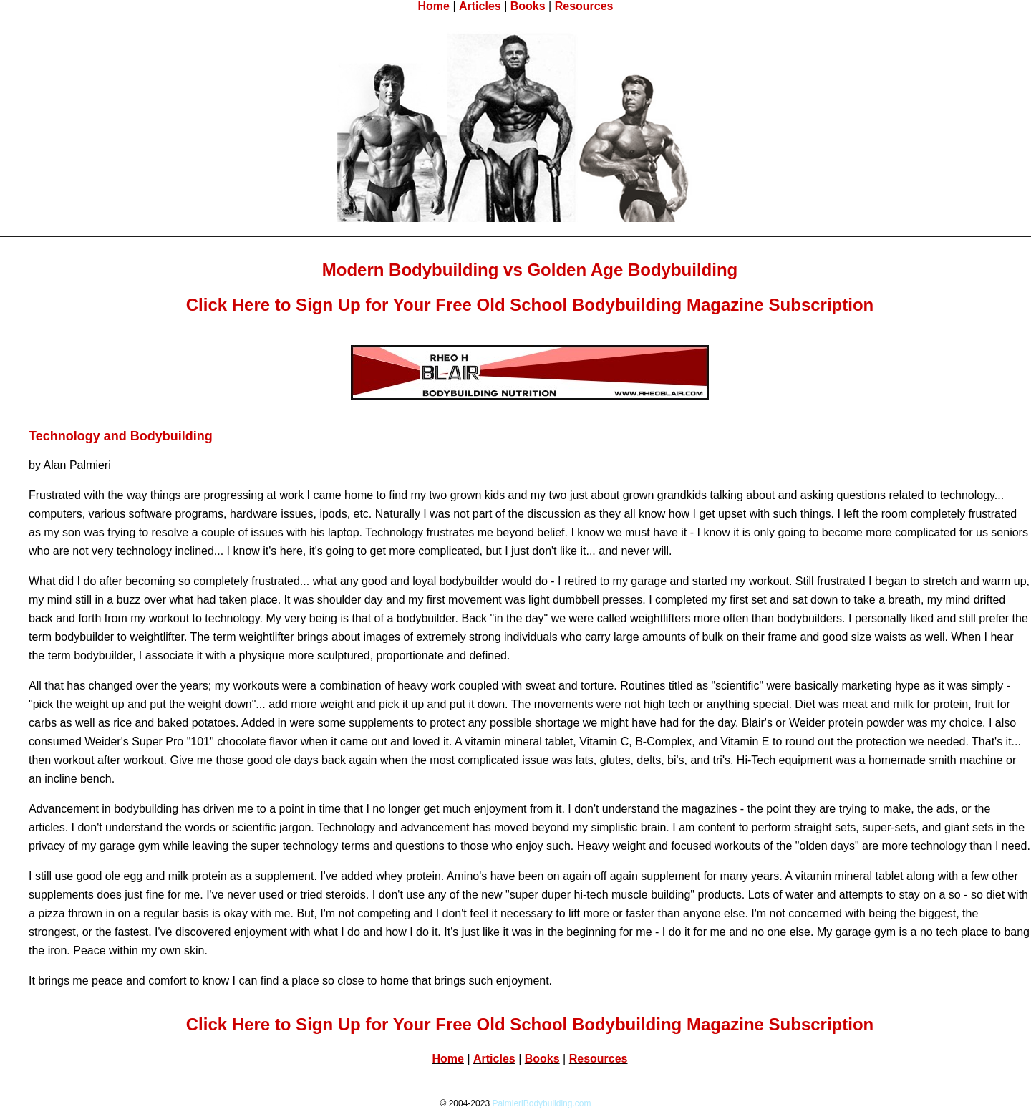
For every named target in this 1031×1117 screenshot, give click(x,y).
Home (433, 6)
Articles (480, 6)
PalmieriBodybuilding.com (541, 1103)
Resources (584, 6)
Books (528, 6)
